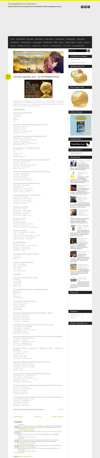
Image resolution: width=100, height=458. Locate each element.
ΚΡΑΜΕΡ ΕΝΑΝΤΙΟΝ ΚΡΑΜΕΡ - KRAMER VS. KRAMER (83, 227)
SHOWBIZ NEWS (47, 42)
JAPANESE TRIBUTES (70, 42)
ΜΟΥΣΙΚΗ (80, 42)
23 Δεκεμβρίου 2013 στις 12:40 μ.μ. (27, 451)
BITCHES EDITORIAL (56, 46)
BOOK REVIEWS (21, 39)
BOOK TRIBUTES (49, 39)
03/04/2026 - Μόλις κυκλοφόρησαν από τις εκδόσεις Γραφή (83, 266)
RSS (85, 6)
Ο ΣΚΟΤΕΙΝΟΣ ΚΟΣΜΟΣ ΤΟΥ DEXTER (83, 161)
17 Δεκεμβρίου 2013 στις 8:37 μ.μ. (26, 428)
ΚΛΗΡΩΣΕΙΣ (45, 46)
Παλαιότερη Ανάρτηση (57, 416)
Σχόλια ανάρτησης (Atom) (26, 456)
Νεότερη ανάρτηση (18, 416)
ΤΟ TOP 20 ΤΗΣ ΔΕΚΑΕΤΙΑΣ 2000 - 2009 (82, 279)
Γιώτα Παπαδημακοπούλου (25, 430)
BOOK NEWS (30, 39)
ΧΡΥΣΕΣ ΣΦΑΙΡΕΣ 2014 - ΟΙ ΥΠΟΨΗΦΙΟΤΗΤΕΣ (36, 77)
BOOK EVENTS (39, 39)
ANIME (55, 42)
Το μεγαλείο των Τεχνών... (22, 3)
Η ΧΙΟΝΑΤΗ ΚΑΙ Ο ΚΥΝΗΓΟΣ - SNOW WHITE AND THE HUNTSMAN (82, 199)
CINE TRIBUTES (15, 42)
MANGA (61, 42)
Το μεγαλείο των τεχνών (75, 59)
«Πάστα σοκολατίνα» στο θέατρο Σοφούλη (83, 252)
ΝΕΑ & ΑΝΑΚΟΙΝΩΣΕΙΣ (78, 46)
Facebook (88, 6)
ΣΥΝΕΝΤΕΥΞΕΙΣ (36, 46)
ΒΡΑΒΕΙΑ (13, 46)
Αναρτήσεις (74, 315)
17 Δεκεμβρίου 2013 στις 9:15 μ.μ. (26, 437)
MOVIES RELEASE (70, 39)
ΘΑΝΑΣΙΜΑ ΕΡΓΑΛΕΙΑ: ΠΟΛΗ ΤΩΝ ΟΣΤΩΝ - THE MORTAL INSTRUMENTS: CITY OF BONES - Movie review (79, 213)
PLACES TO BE (66, 46)
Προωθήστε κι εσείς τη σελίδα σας (77, 62)
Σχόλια (73, 317)
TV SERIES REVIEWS (25, 42)
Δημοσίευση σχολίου (19, 452)
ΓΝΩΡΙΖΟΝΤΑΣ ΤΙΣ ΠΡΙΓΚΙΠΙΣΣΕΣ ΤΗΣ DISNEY (82, 174)
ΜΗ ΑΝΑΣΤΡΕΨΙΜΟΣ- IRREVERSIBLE (83, 186)
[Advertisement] (50, 23)
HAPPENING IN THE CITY (23, 46)
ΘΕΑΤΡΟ (87, 42)
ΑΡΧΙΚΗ (13, 39)
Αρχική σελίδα (37, 416)
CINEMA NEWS (81, 39)
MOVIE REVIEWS (59, 39)
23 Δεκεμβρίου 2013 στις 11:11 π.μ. (27, 442)
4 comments (61, 409)
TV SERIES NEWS (37, 42)
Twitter (82, 6)
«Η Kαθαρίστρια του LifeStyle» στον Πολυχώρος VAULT (82, 240)
